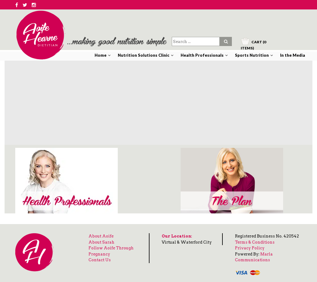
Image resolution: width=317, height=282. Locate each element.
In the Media (292, 55)
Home (100, 55)
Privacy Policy (250, 248)
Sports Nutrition (252, 55)
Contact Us (99, 260)
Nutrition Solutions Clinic (143, 55)
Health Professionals (202, 55)
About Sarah (101, 242)
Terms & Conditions (255, 242)
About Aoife (100, 236)
